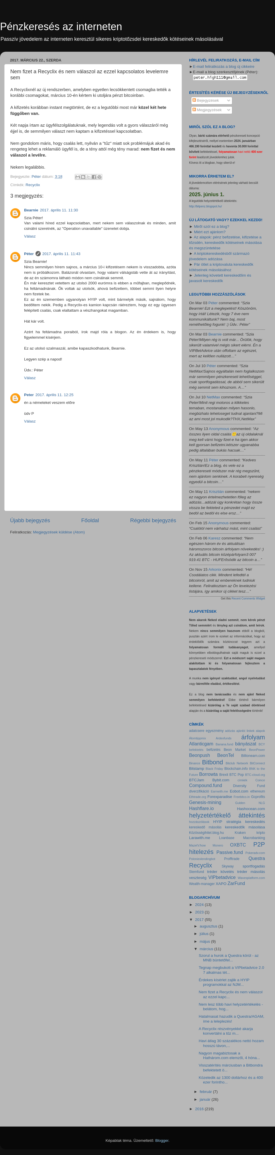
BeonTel (225, 755)
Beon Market (235, 750)
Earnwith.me (219, 791)
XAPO (221, 884)
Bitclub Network (237, 763)
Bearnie (31, 210)
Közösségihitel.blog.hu (206, 833)
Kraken (240, 833)
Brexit (223, 775)
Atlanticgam (201, 743)
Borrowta (208, 774)
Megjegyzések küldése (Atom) (59, 532)
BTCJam (196, 780)
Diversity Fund (249, 786)
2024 (200, 905)
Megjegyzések (207, 110)
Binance (194, 763)
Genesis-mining (205, 802)
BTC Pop (236, 775)
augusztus (209, 926)
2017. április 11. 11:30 (59, 210)
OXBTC (238, 844)
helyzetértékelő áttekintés (227, 815)
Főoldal (90, 520)
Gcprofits (258, 797)
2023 (200, 912)
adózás (230, 730)
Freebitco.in (242, 797)
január (205, 1099)
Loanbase (226, 838)
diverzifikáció (199, 791)
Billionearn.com (253, 756)
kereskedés (255, 822)
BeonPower (257, 749)
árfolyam (253, 737)
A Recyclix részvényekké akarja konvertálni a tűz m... (226, 1031)
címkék (242, 780)
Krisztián (216, 491)
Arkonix (215, 569)
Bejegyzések (205, 100)
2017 (200, 919)
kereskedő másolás (205, 827)
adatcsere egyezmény (206, 731)
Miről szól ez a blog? (211, 226)
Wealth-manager (202, 884)
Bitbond (212, 762)
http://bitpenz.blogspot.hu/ (205, 206)
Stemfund (196, 872)
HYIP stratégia (227, 822)
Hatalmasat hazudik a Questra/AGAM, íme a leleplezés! (231, 1018)
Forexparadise (219, 797)
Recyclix (32, 185)
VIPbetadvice (221, 877)
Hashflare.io (201, 808)
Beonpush (199, 755)
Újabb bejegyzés (30, 520)
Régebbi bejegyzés (153, 520)
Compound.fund (205, 785)
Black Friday (214, 768)
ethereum (257, 791)
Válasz (30, 236)
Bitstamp (196, 768)
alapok (260, 730)
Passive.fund (229, 852)
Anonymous (219, 429)
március (207, 949)
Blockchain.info (236, 769)
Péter (29, 254)
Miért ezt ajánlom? (209, 232)
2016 (200, 1109)
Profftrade (231, 859)
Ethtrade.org (197, 797)
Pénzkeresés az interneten (61, 26)
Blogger (161, 1140)
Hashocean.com (251, 809)
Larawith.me (199, 838)
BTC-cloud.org (255, 774)
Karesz (215, 538)
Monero (218, 845)
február (206, 1092)
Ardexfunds (223, 738)
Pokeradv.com (255, 853)
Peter (29, 395)
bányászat (245, 743)
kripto (260, 833)
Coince (260, 780)
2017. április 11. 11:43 (61, 254)
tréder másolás (251, 871)
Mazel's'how (197, 845)
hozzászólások (199, 822)
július (205, 934)
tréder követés (220, 871)
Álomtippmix (197, 738)
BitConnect (257, 763)
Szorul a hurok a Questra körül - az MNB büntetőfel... (229, 957)
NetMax (213, 397)
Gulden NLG (250, 803)
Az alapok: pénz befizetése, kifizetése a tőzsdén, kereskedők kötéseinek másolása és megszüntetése (225, 242)
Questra (256, 858)
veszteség (198, 878)
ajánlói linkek (245, 730)
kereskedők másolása (245, 827)
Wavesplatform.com (251, 878)
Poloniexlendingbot (202, 859)
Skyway (228, 866)
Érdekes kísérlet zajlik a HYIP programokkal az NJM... (224, 982)
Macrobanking (254, 838)
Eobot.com (239, 791)
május (205, 941)
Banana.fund (224, 744)
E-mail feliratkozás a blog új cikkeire (223, 66)
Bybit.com (220, 780)
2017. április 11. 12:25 (55, 395)
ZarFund (236, 883)
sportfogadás (254, 866)
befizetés (214, 750)
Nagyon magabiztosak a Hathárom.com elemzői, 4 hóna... (229, 1055)
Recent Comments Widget (248, 598)
